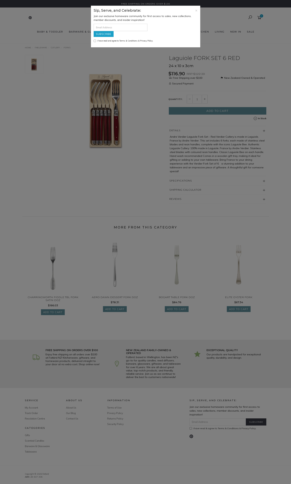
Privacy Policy (146, 40)
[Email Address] (120, 27)
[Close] (196, 10)
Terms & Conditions (128, 40)
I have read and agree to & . (123, 40)
